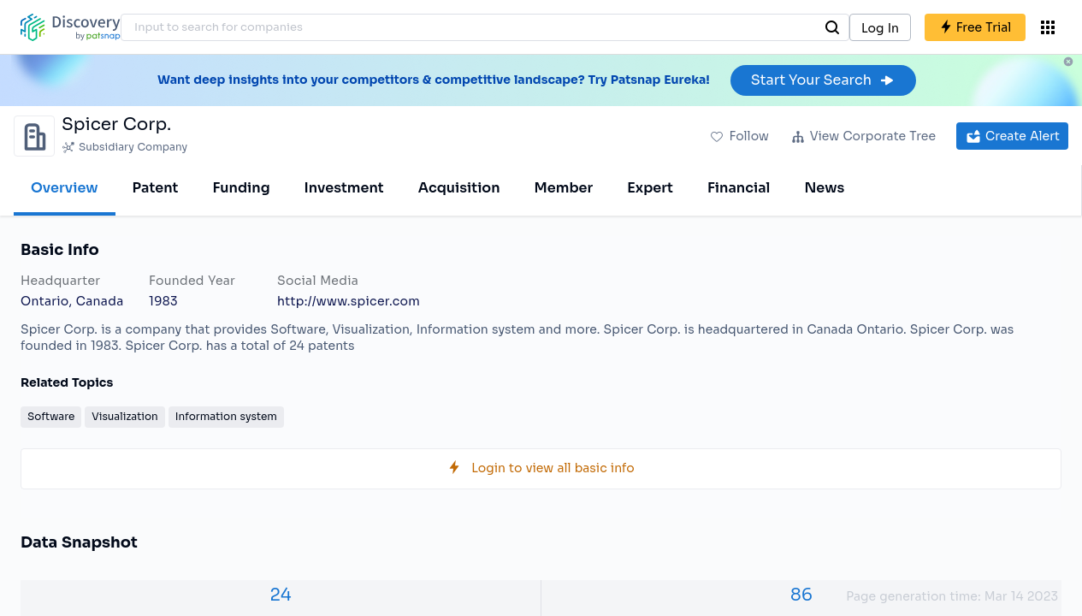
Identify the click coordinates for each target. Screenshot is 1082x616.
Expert (650, 188)
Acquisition (459, 188)
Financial (738, 188)
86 (801, 595)
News (824, 188)
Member (564, 188)
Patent (156, 188)
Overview (64, 188)
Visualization (124, 416)
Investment (344, 188)
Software (50, 416)
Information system (226, 416)
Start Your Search (823, 80)
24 (280, 595)
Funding (240, 188)
